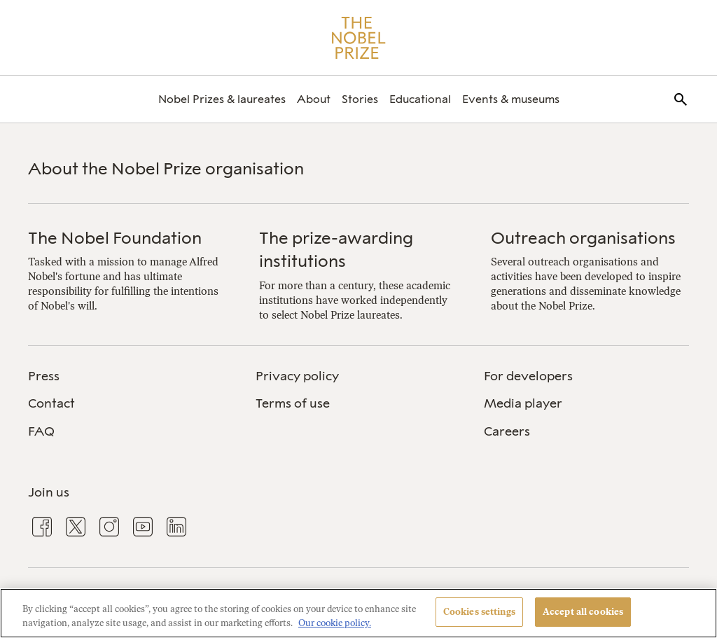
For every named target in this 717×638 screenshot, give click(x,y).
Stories (360, 99)
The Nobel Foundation (115, 238)
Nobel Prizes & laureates (222, 99)
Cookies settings (479, 611)
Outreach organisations (583, 238)
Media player (523, 403)
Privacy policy (297, 376)
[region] (358, 613)
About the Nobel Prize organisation (166, 168)
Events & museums (510, 99)
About (313, 99)
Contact (51, 403)
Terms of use (293, 403)
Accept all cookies (583, 611)
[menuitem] (222, 99)
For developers (528, 376)
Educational (420, 99)
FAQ (41, 431)
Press (44, 376)
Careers (507, 431)
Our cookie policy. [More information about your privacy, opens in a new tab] (334, 623)
